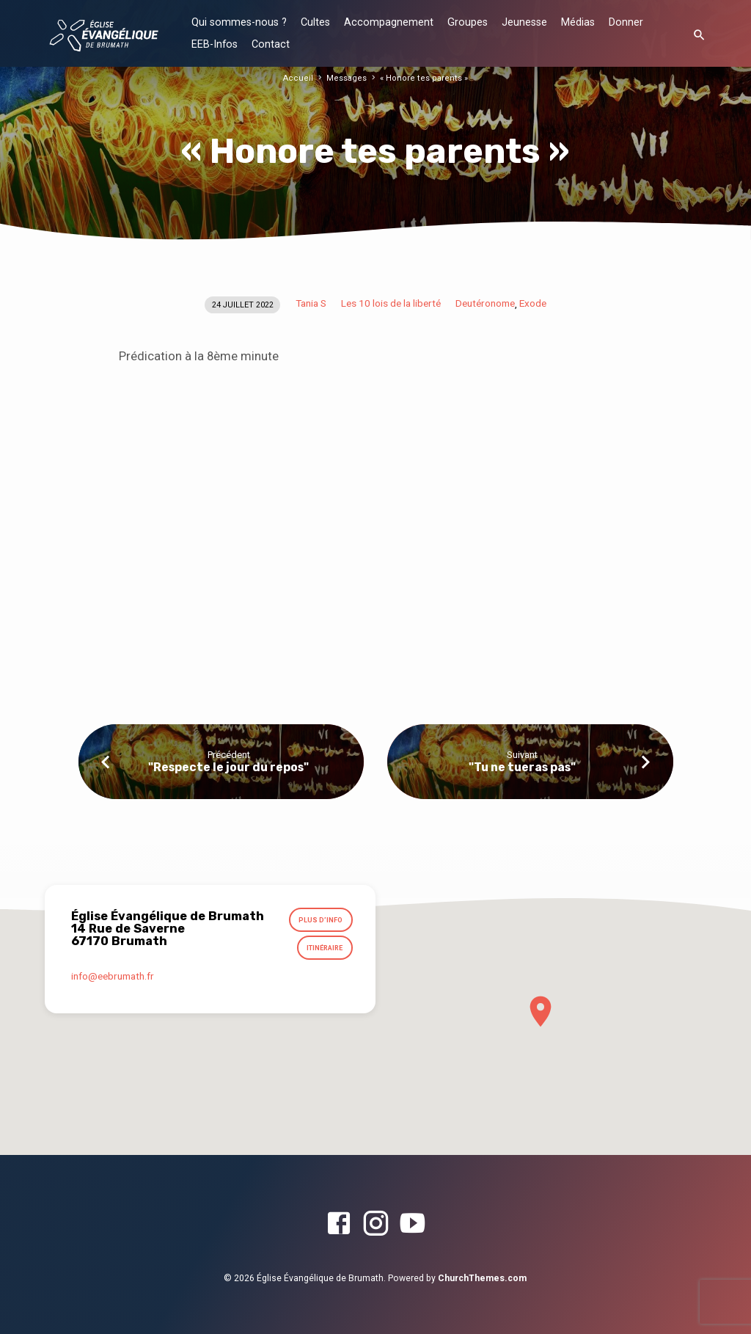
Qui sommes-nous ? (239, 22)
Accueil (301, 78)
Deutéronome (485, 303)
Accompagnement (388, 22)
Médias (578, 22)
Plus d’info (321, 920)
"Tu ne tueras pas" (522, 767)
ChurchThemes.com (482, 1278)
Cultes (315, 22)
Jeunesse (524, 22)
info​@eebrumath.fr (112, 977)
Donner (626, 22)
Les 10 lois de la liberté (391, 303)
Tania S (311, 303)
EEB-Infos (214, 44)
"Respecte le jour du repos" (228, 767)
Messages (348, 78)
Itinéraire (324, 949)
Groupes (467, 22)
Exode (532, 303)
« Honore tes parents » (422, 78)
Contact (271, 44)
